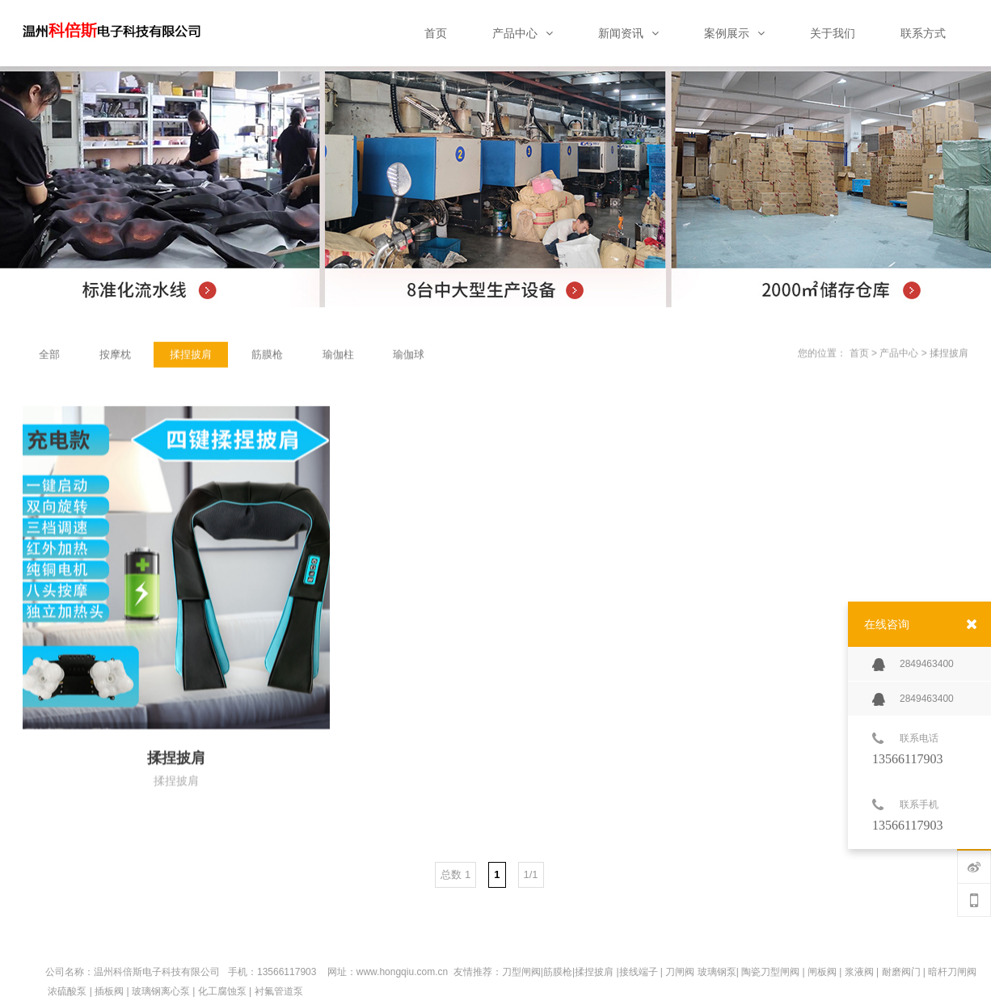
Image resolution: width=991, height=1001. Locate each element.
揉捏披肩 (949, 354)
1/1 (531, 874)
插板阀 (109, 991)
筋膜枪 (557, 972)
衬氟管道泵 (279, 991)
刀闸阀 (679, 972)
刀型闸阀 (521, 972)
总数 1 (455, 874)
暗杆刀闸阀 (952, 972)
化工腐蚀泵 (222, 991)
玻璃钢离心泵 (161, 991)
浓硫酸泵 (67, 991)
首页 (859, 354)
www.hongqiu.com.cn (402, 972)
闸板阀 (822, 972)
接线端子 (638, 972)
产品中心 (898, 354)
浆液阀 (859, 972)
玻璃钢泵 (717, 972)
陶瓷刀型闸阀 (770, 972)
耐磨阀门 (901, 972)
